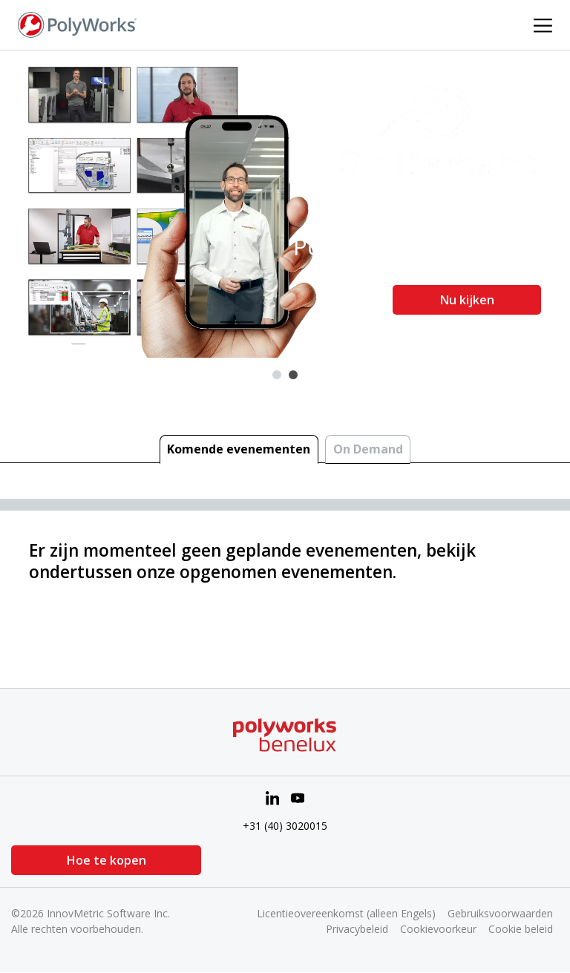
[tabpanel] (285, 204)
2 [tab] (293, 374)
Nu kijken (467, 300)
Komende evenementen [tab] (238, 449)
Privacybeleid (357, 929)
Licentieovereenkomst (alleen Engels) (346, 913)
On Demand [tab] (368, 449)
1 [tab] (276, 374)
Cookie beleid (520, 929)
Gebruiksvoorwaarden (500, 913)
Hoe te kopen (85, 860)
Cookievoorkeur (438, 929)
